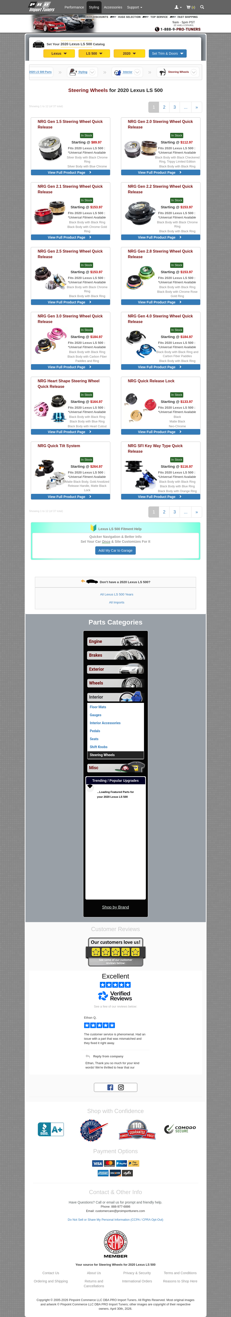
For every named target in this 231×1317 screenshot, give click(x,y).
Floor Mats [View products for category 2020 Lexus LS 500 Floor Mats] (98, 707)
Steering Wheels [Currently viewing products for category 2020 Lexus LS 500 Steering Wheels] (102, 755)
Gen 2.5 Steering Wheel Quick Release (70, 254)
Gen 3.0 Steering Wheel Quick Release (70, 319)
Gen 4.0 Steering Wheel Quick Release (160, 319)
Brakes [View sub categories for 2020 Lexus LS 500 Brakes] (95, 655)
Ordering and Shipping (51, 1281)
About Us (94, 1273)
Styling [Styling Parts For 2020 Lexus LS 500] (94, 7)
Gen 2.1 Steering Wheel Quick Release (70, 189)
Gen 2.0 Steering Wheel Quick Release (160, 124)
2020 (129, 53)
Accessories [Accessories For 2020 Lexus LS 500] (113, 7)
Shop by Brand (115, 907)
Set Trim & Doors (167, 53)
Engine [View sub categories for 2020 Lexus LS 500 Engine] (95, 641)
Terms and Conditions (180, 1273)
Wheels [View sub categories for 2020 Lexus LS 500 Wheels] (96, 683)
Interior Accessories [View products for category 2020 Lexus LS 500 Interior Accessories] (105, 723)
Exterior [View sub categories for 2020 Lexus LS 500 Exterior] (96, 669)
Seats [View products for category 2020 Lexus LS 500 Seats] (94, 739)
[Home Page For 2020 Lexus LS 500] (42, 6)
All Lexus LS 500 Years (116, 594)
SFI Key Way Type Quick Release (155, 448)
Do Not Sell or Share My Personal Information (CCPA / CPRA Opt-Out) (115, 1219)
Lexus (59, 53)
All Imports (116, 602)
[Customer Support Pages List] (135, 7)
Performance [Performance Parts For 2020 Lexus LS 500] (74, 7)
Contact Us (50, 1273)
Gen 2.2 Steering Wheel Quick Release (160, 189)
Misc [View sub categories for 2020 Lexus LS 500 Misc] (93, 767)
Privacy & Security (137, 1273)
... (185, 107)
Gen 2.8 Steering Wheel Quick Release (160, 254)
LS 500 (94, 53)
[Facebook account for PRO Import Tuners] (110, 1087)
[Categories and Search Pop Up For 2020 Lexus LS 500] (202, 7)
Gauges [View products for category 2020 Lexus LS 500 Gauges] (96, 715)
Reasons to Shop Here (180, 1281)
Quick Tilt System (59, 446)
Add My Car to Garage (115, 550)
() (191, 7)
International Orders (137, 1281)
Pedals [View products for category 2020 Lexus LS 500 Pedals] (95, 731)
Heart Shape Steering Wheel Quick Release (69, 384)
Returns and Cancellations (94, 1283)
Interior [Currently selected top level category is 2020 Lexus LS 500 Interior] (96, 697)
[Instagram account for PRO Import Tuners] (121, 1087)
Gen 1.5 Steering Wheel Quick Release (70, 124)
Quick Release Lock (151, 381)
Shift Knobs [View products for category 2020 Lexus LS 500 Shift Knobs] (99, 747)
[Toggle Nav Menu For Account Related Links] (178, 7)
